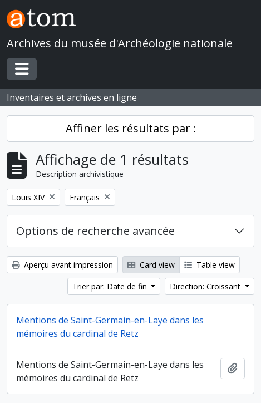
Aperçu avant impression (62, 264)
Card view (151, 264)
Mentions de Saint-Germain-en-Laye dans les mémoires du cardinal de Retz (110, 327)
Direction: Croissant (206, 286)
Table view (209, 264)
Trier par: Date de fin (110, 286)
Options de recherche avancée (95, 230)
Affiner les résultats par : (131, 128)
